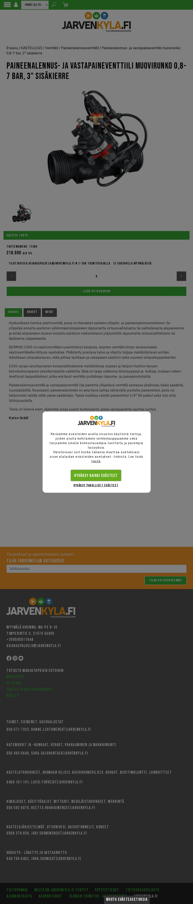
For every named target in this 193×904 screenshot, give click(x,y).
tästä (96, 461)
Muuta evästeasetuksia (127, 899)
